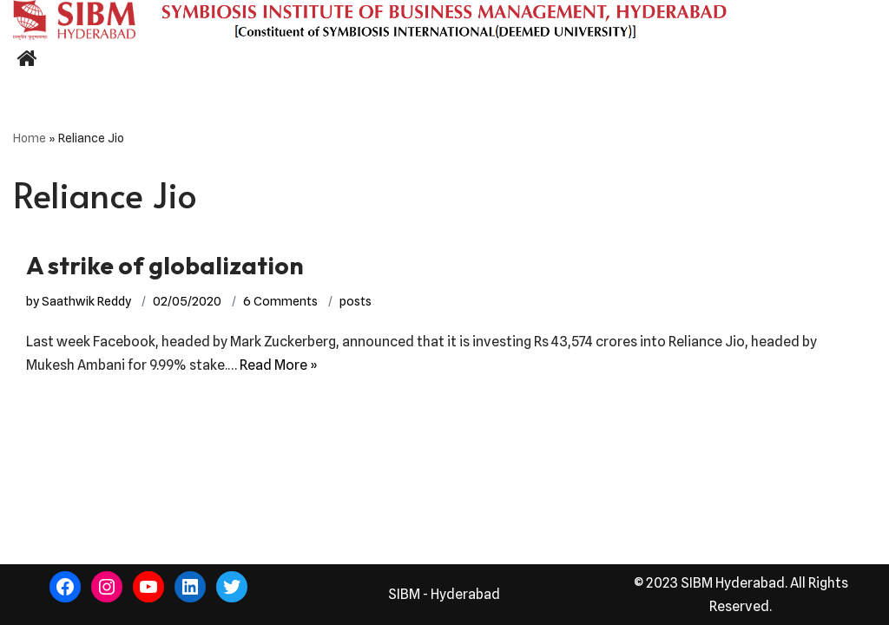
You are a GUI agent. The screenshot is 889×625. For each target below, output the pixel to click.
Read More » (279, 365)
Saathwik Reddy (86, 300)
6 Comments (280, 300)
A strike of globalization (165, 265)
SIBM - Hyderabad (444, 594)
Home (29, 138)
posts (355, 300)
